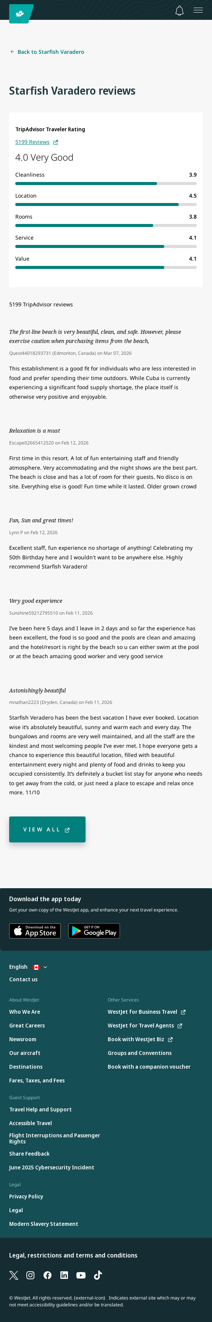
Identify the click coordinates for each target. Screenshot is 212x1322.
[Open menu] (198, 9)
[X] (13, 1274)
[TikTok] (97, 1274)
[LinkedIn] (64, 1274)
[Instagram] (30, 1274)
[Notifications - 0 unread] (180, 11)
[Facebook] (47, 1274)
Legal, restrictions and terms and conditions (73, 1255)
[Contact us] (23, 979)
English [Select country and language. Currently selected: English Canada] (28, 966)
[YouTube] (81, 1274)
